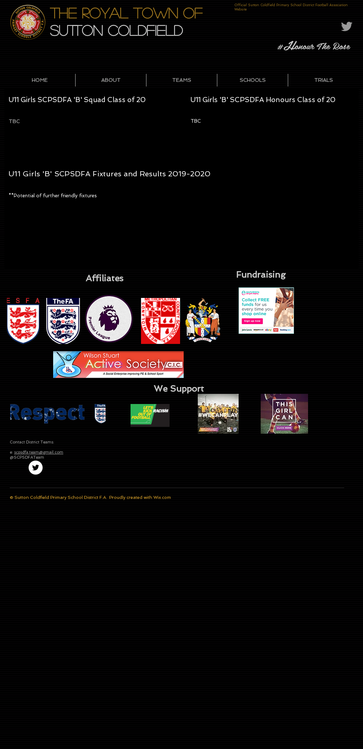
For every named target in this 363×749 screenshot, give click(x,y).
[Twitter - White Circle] (36, 467)
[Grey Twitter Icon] (346, 26)
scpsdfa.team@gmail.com (38, 452)
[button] (111, 80)
